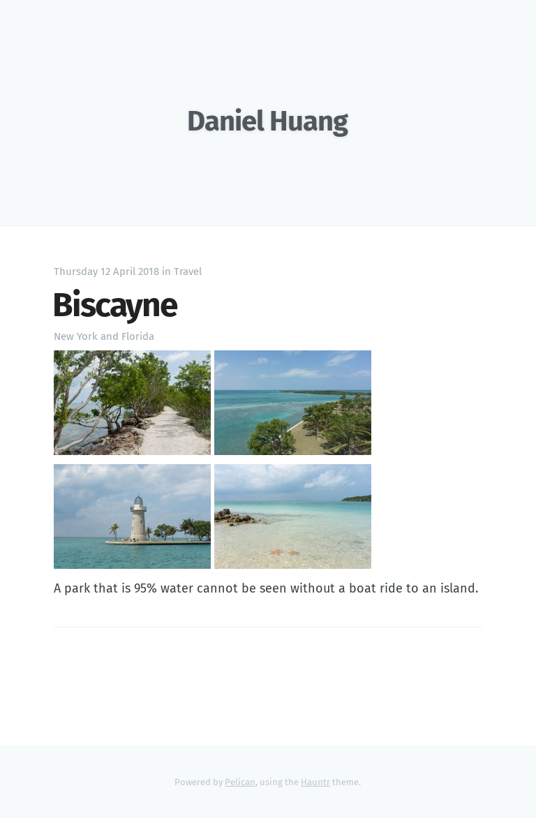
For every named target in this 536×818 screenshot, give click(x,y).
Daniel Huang (267, 121)
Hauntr (315, 782)
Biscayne (114, 305)
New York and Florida (104, 336)
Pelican (240, 782)
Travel (188, 271)
